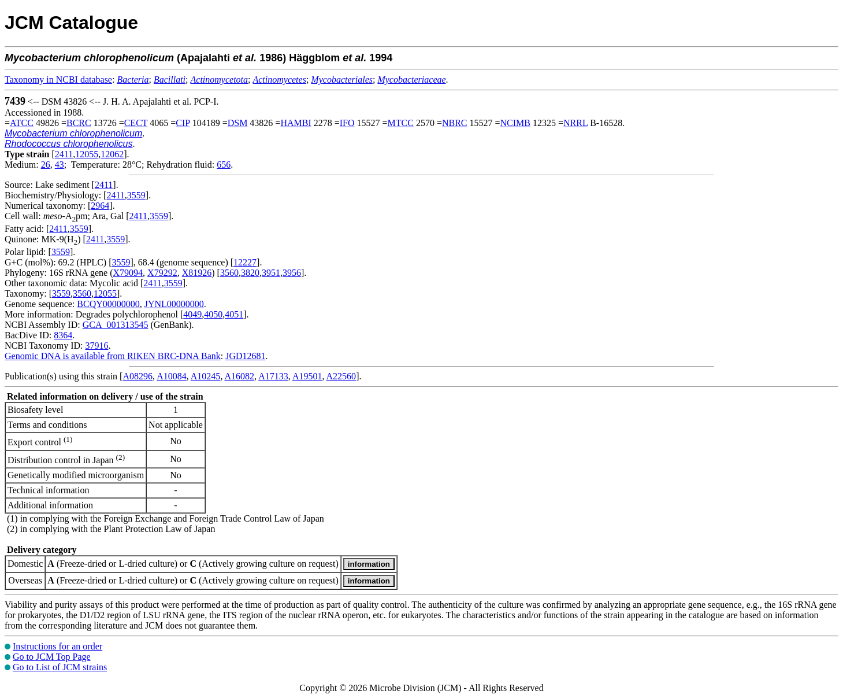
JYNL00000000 (174, 304)
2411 (64, 154)
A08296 (137, 376)
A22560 (341, 376)
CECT (136, 123)
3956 (292, 273)
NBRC (454, 123)
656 (224, 164)
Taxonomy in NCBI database (58, 79)
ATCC (22, 123)
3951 (271, 273)
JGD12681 (245, 356)
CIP (183, 123)
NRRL (575, 123)
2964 (100, 205)
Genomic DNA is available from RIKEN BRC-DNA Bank (113, 356)
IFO (347, 123)
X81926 (197, 273)
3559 (136, 195)
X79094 (128, 273)
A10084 (172, 376)
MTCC (401, 123)
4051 (234, 314)
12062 (112, 154)
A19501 (307, 376)
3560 (229, 273)
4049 (192, 314)
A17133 (273, 376)
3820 (250, 273)
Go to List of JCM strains (60, 667)
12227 (245, 262)
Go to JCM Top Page (52, 657)
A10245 (206, 376)
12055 (86, 154)
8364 (63, 335)
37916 (96, 345)
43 (59, 164)
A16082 (240, 376)
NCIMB (515, 123)
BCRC (78, 123)
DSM (238, 123)
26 (45, 164)
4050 (213, 314)
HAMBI (295, 123)
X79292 (162, 273)
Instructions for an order (57, 646)
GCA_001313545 (115, 325)
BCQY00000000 (108, 304)
